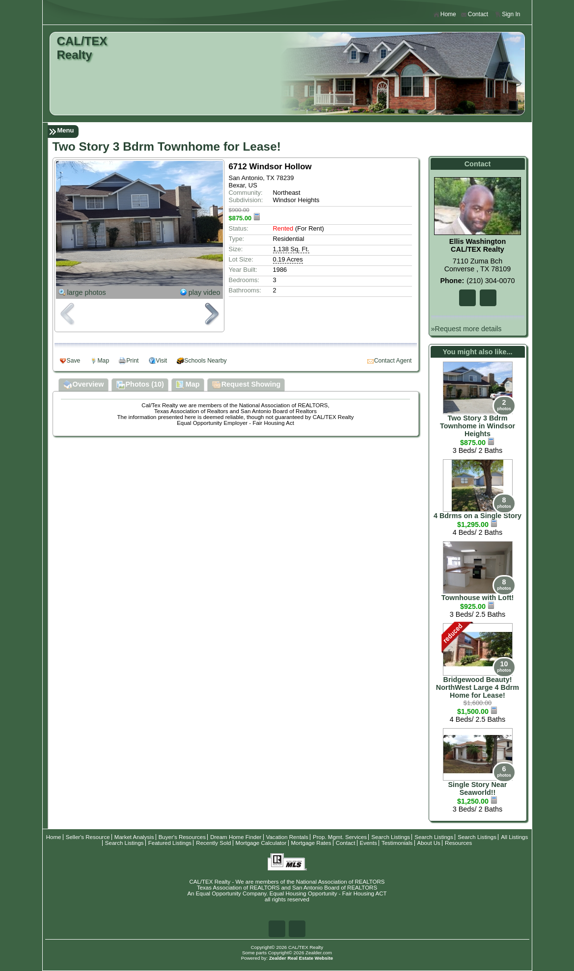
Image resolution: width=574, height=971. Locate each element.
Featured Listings (169, 843)
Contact (474, 14)
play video (204, 292)
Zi (488, 297)
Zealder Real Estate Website (301, 958)
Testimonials (397, 843)
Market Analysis (134, 837)
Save (74, 360)
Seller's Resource (88, 837)
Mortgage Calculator (261, 843)
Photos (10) (140, 385)
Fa (467, 297)
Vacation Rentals (287, 837)
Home (444, 14)
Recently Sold (213, 843)
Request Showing (246, 385)
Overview (83, 385)
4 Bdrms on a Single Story (477, 516)
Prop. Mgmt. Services (340, 837)
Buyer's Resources (182, 837)
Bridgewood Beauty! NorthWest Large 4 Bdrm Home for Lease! (477, 687)
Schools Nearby (205, 360)
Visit (161, 360)
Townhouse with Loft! (477, 598)
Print (132, 360)
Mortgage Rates (311, 843)
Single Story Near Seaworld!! (477, 788)
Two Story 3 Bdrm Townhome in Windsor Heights (477, 426)
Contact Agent (393, 360)
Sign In (507, 14)
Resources (458, 843)
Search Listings (390, 837)
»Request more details (466, 329)
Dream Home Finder (235, 837)
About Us (428, 843)
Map (103, 360)
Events (368, 843)
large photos (86, 292)
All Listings (514, 837)
